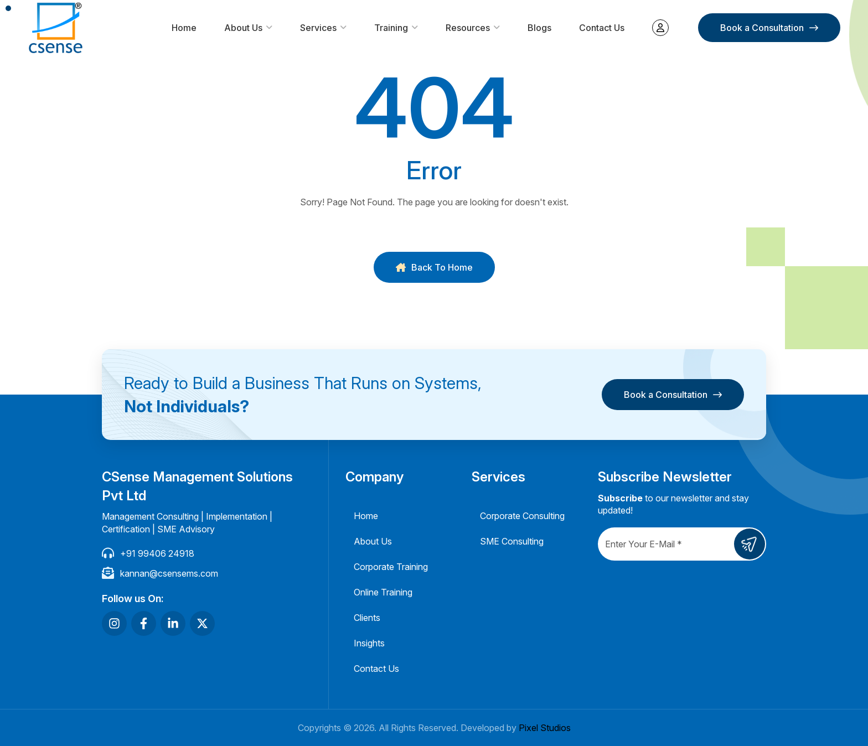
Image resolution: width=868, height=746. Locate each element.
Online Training (383, 592)
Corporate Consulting (522, 515)
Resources (468, 27)
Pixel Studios (545, 727)
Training (391, 27)
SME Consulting (512, 541)
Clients (367, 617)
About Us (243, 27)
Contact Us (601, 27)
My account (660, 27)
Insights (369, 643)
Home (184, 27)
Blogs (539, 27)
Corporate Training (391, 566)
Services (318, 27)
